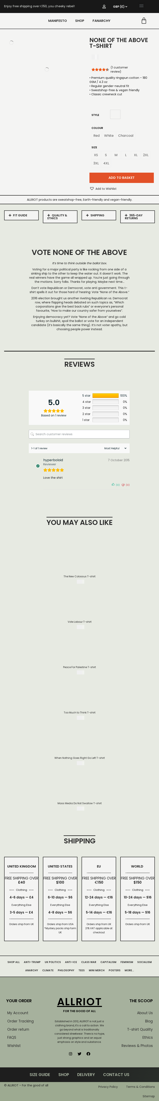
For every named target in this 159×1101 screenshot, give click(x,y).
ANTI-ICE (71, 962)
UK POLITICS (53, 962)
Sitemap (149, 1096)
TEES (81, 970)
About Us (145, 1012)
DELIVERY (86, 1074)
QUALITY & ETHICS (57, 216)
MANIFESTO (57, 20)
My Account (17, 1012)
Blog (149, 1021)
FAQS (11, 1037)
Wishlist (14, 1045)
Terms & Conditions (140, 1087)
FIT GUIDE (20, 215)
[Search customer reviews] (79, 434)
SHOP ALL (13, 962)
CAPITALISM (108, 962)
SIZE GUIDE (40, 1074)
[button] (141, 5)
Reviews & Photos (137, 1045)
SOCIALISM (144, 962)
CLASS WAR (88, 962)
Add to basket (121, 177)
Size (94, 147)
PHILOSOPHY (66, 970)
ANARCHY (31, 970)
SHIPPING (97, 215)
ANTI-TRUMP (32, 962)
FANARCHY (101, 20)
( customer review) (119, 69)
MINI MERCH (97, 970)
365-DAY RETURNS (133, 216)
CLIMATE (48, 970)
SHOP (79, 20)
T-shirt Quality (140, 1029)
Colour (97, 128)
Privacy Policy (108, 1087)
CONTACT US (116, 1074)
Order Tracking (20, 1021)
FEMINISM (126, 962)
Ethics (147, 1037)
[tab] (21, 215)
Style (95, 115)
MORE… (129, 970)
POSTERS (114, 970)
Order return (18, 1029)
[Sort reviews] (115, 448)
